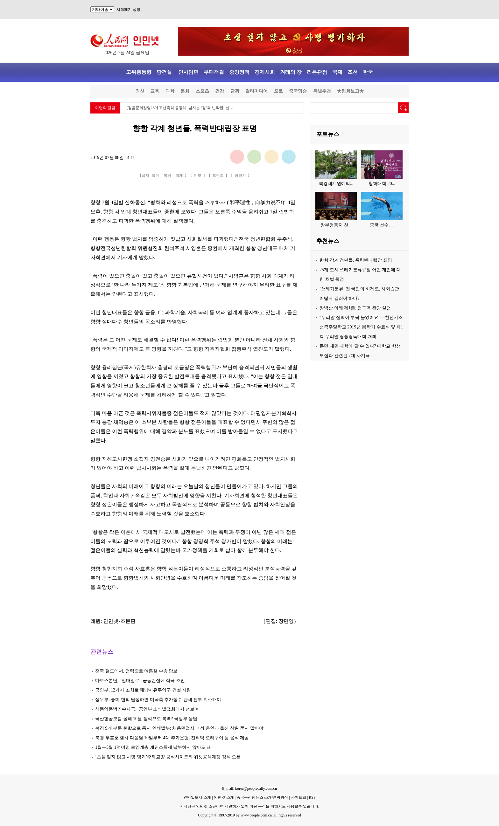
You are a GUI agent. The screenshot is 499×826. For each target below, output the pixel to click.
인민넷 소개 (223, 797)
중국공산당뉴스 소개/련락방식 (262, 797)
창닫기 (240, 175)
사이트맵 (298, 797)
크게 (155, 175)
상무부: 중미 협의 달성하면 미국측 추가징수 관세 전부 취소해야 (158, 699)
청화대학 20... (382, 183)
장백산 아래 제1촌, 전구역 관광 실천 (355, 308)
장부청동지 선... (336, 225)
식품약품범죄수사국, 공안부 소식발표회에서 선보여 (147, 709)
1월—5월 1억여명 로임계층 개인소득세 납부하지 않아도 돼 (153, 747)
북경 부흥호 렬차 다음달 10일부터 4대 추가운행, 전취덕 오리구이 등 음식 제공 (172, 737)
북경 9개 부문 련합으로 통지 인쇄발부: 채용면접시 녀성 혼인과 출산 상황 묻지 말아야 (179, 728)
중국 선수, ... (382, 225)
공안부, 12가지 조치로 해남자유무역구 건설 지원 (143, 690)
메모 (197, 175)
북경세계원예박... (336, 183)
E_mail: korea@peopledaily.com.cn (249, 788)
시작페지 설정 (128, 9)
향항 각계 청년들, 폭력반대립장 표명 (356, 260)
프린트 (218, 175)
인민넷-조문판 (119, 621)
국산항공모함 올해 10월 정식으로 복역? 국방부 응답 (146, 718)
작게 (179, 175)
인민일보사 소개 (197, 797)
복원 (167, 175)
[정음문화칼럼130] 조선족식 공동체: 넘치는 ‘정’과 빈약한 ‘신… (180, 108)
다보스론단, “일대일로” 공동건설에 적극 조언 (140, 680)
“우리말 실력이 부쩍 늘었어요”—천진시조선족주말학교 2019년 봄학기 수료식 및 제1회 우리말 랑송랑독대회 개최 (361, 327)
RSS (312, 797)
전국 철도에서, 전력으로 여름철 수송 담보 (136, 671)
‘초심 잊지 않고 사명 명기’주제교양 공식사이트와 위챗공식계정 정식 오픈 (168, 756)
